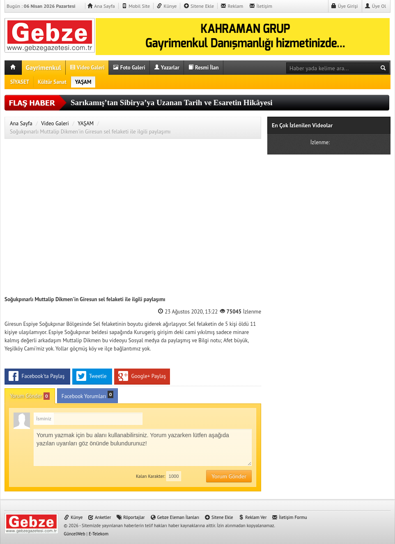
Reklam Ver (252, 517)
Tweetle (92, 376)
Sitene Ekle (199, 6)
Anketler (99, 517)
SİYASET (19, 81)
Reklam (231, 6)
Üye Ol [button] (375, 6)
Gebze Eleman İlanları (175, 517)
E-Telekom (98, 534)
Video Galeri (87, 67)
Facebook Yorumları (88, 395)
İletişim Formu (289, 517)
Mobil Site (136, 6)
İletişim (260, 6)
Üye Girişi (344, 6)
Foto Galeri (129, 67)
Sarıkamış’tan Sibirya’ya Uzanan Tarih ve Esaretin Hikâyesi (172, 102)
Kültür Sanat (52, 81)
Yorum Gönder (30, 396)
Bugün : (44, 6)
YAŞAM (83, 81)
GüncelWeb (74, 534)
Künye (166, 6)
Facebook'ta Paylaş (37, 376)
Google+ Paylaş (142, 376)
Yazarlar (166, 67)
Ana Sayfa (101, 6)
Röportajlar (130, 517)
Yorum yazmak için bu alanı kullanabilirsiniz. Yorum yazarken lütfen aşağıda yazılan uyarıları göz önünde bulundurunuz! (143, 447)
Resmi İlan (203, 67)
